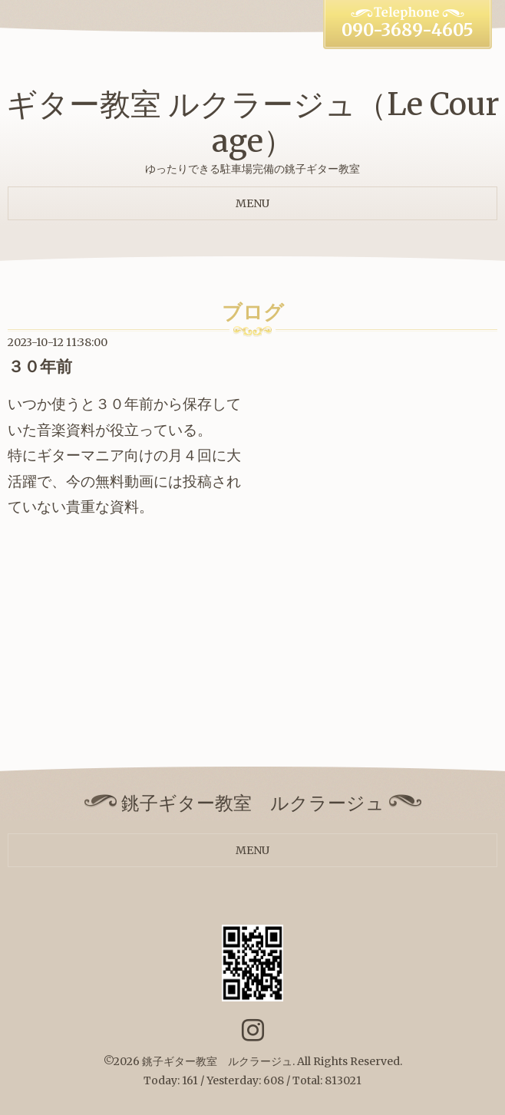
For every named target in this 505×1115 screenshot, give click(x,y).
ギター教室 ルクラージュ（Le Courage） (253, 122)
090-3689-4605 (408, 30)
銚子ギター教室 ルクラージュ (217, 1061)
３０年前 (40, 366)
